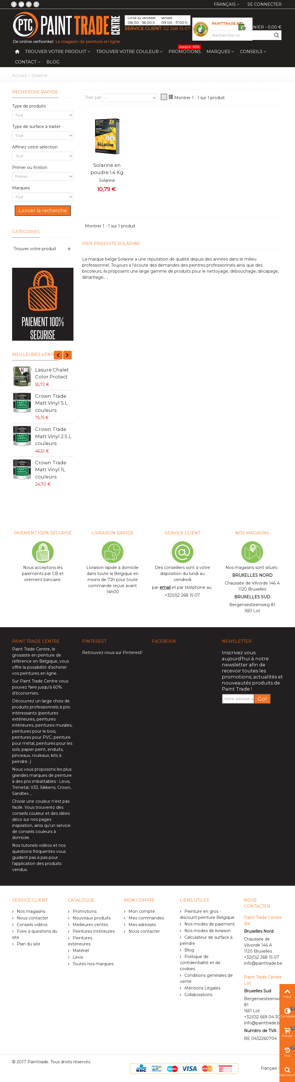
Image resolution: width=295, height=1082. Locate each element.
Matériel (80, 950)
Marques (218, 51)
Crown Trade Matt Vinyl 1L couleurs (50, 470)
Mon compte (141, 911)
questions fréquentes (33, 851)
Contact (26, 62)
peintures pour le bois (33, 731)
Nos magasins (30, 911)
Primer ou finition (29, 167)
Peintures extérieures (80, 941)
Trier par (93, 97)
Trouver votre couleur (127, 51)
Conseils (251, 51)
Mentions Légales (201, 988)
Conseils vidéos (31, 924)
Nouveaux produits (91, 918)
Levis (64, 781)
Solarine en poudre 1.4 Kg (107, 168)
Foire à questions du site (34, 934)
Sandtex (20, 793)
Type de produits (29, 106)
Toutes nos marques (92, 963)
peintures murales (53, 725)
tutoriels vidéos (36, 845)
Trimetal (20, 787)
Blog (52, 62)
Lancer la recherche (43, 210)
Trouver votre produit (55, 51)
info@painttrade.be (263, 963)
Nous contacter (32, 918)
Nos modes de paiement (209, 924)
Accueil (19, 75)
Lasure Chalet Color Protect (52, 373)
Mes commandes (145, 918)
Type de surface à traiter (36, 126)
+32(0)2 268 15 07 (182, 595)
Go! (262, 698)
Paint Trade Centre (31, 649)
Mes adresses (141, 924)
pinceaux (21, 755)
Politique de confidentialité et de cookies (200, 962)
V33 (34, 787)
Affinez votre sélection (35, 147)
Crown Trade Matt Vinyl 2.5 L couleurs (53, 436)
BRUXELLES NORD (252, 575)
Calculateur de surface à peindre (206, 940)
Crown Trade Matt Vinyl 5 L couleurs (51, 403)
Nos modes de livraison (207, 930)
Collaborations (197, 994)
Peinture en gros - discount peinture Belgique (207, 914)
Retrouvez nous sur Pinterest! (112, 652)
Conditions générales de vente (206, 978)
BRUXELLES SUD (252, 597)
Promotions (185, 50)
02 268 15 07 (176, 28)
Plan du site (28, 944)
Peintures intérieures (93, 931)
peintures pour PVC (32, 737)
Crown (63, 787)
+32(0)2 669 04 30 (262, 1016)
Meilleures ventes (35, 354)
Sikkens (47, 787)
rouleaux (40, 755)
